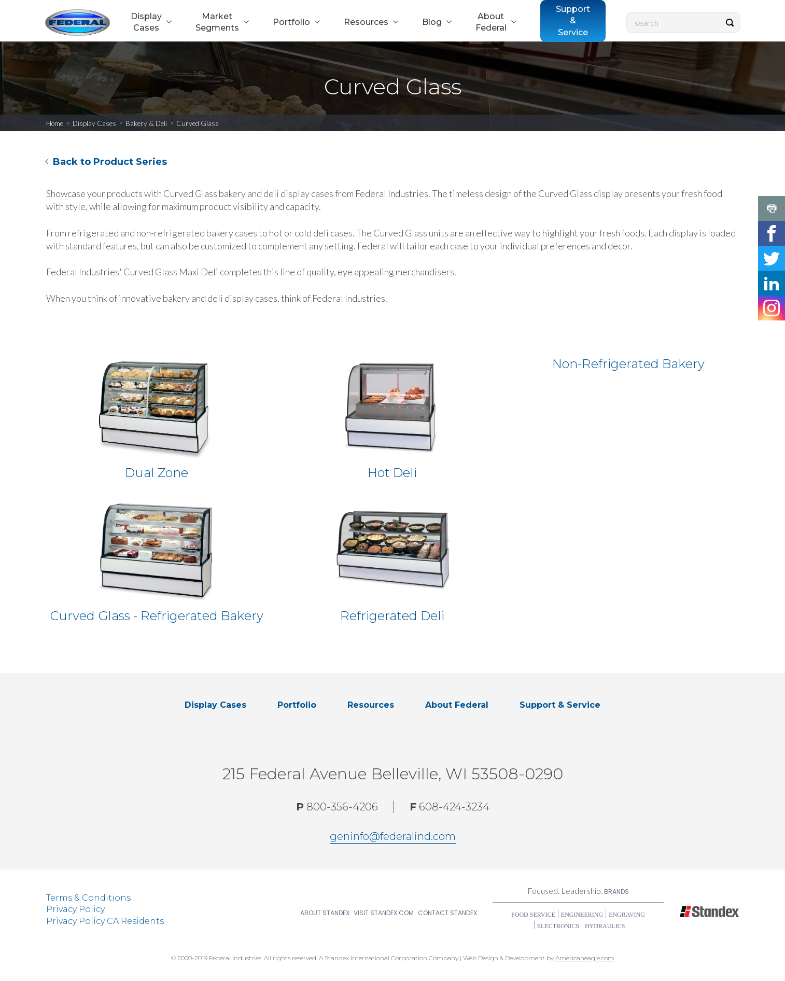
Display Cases (94, 123)
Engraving (627, 914)
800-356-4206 (337, 807)
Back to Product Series (110, 161)
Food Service (533, 914)
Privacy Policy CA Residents (105, 921)
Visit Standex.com (384, 912)
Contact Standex (447, 912)
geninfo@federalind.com (393, 836)
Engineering (582, 914)
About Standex (324, 912)
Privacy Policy (75, 909)
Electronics (558, 926)
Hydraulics (605, 926)
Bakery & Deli (146, 123)
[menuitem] (150, 23)
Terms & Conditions (88, 898)
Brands (616, 891)
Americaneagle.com (584, 958)
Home (54, 123)
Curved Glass (197, 123)
